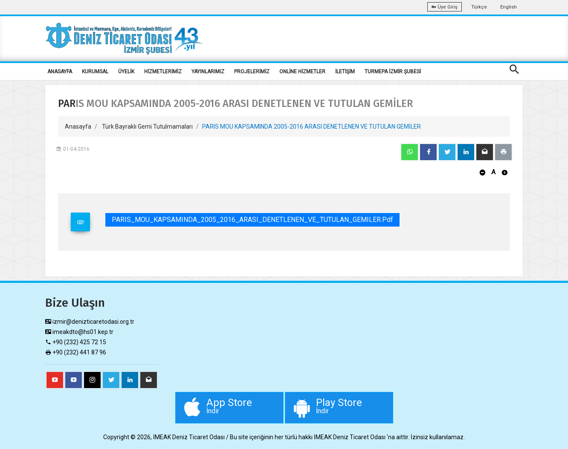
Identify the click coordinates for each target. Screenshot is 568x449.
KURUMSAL (95, 72)
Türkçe (479, 7)
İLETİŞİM (345, 72)
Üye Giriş (445, 7)
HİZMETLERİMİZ (163, 72)
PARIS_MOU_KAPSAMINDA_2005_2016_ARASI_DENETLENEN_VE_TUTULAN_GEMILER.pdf (252, 220)
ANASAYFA (59, 72)
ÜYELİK (126, 72)
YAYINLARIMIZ (207, 72)
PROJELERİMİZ (252, 72)
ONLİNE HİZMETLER (302, 72)
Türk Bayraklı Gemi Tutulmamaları (147, 126)
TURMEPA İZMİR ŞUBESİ (393, 72)
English (508, 7)
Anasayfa (78, 126)
